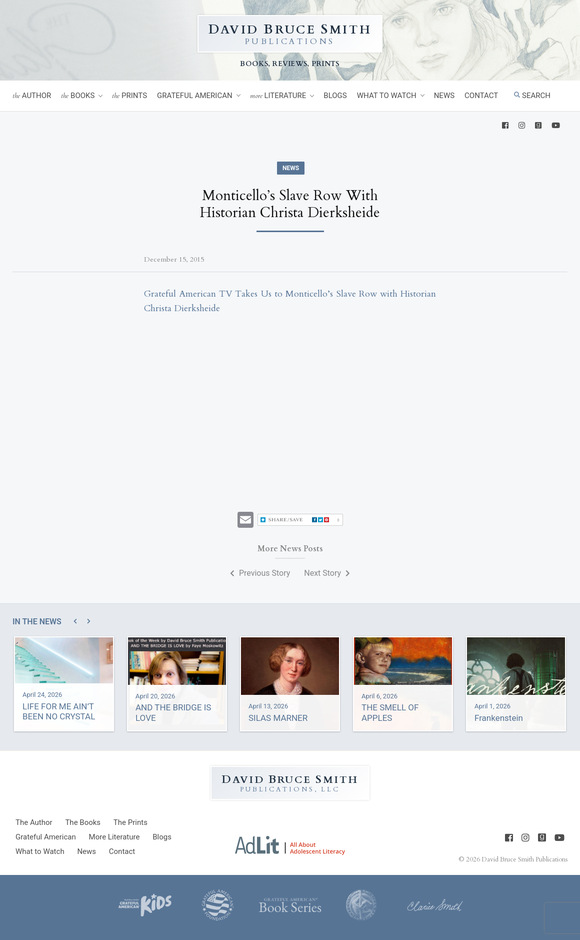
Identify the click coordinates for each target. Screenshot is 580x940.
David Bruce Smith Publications (525, 859)
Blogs (335, 95)
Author (31, 96)
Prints (129, 96)
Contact (481, 95)
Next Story (327, 573)
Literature (278, 96)
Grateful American (194, 95)
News (444, 95)
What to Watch (386, 95)
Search (532, 95)
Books (77, 96)
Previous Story (260, 573)
